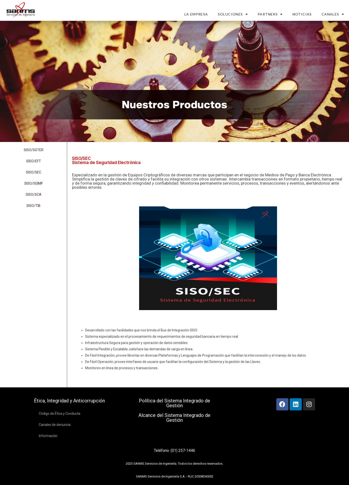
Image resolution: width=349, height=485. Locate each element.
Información (48, 436)
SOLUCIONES (233, 14)
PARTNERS (270, 14)
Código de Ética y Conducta (59, 413)
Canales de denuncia (55, 425)
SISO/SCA (33, 194)
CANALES (333, 14)
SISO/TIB (33, 206)
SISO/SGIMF (33, 183)
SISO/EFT (33, 161)
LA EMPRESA (196, 14)
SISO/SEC (33, 172)
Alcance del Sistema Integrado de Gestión (174, 417)
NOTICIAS (302, 14)
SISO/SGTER (33, 150)
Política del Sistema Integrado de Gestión (174, 403)
